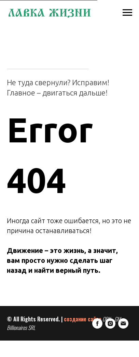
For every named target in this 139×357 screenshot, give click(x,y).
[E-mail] (38, 341)
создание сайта (82, 319)
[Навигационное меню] (127, 12)
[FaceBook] (12, 341)
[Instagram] (25, 341)
